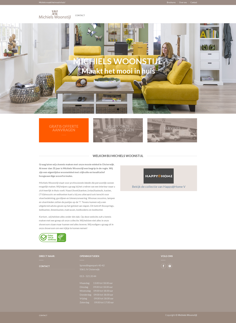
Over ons (183, 2)
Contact (193, 2)
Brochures (171, 2)
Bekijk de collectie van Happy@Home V (158, 186)
